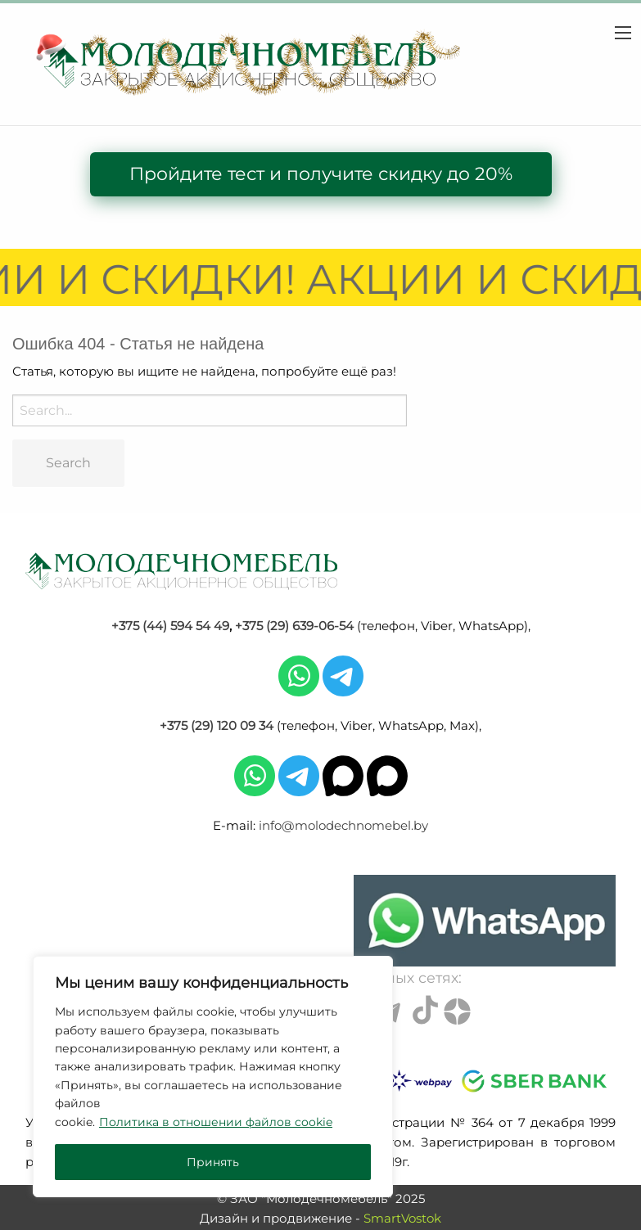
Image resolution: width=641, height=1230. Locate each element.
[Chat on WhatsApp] (485, 920)
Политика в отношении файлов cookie (215, 1122)
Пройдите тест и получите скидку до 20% (320, 174)
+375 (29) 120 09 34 (216, 725)
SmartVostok (402, 1218)
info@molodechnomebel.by (343, 825)
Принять (213, 1162)
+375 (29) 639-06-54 (294, 625)
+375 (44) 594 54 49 (170, 625)
